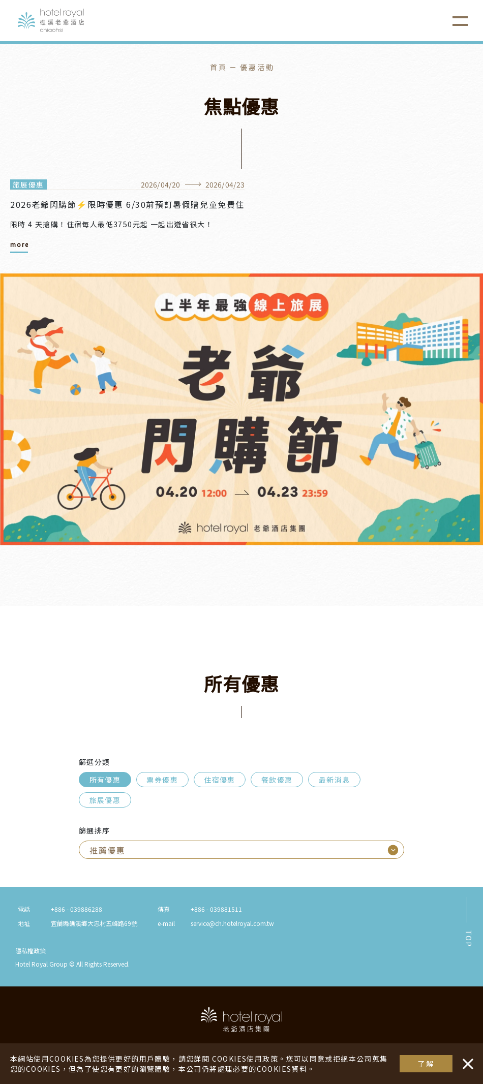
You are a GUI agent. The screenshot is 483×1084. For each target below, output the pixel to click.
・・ (466, 1059)
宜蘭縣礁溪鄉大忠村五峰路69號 (94, 923)
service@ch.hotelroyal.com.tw (232, 923)
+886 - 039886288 (76, 909)
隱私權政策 (30, 950)
